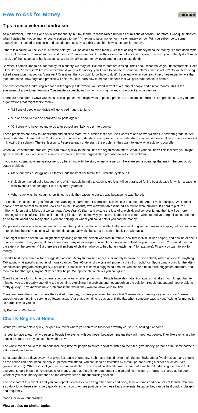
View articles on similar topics (27, 405)
